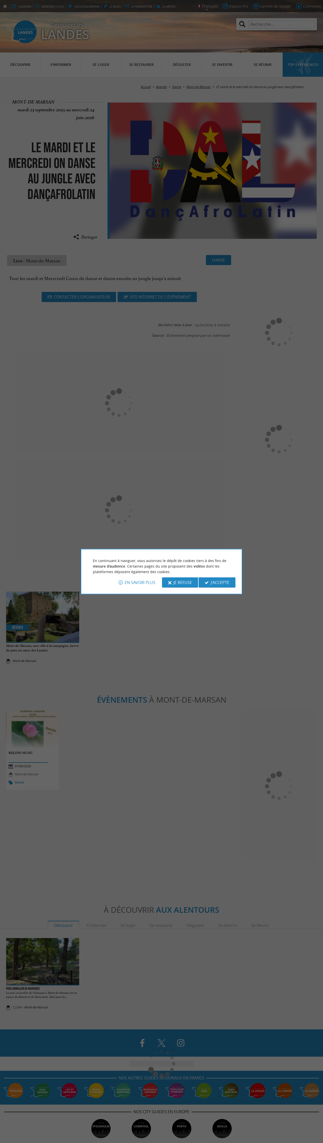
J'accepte (220, 582)
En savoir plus (140, 582)
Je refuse (182, 582)
